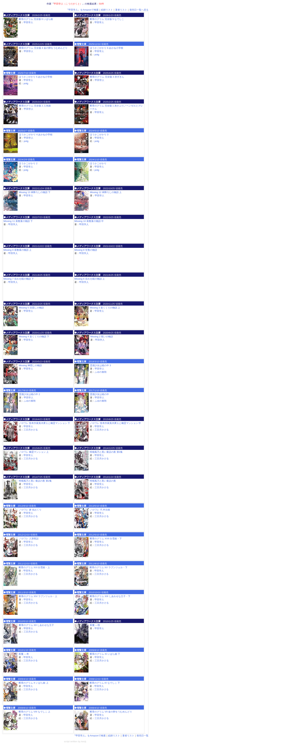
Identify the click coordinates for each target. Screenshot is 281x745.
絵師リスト (107, 9)
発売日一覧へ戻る (138, 9)
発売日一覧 (142, 735)
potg (97, 54)
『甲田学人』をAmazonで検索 (82, 9)
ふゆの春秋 (101, 372)
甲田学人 (28, 22)
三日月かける (31, 429)
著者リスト (121, 9)
